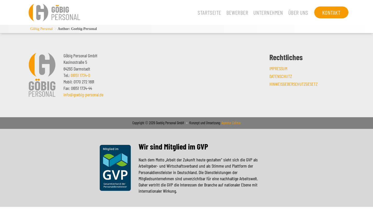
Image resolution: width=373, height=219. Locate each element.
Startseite (205, 12)
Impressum (278, 68)
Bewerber (234, 12)
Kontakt (327, 12)
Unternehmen (264, 12)
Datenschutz (280, 76)
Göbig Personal (41, 29)
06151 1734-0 (80, 75)
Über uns (294, 12)
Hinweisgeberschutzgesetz (293, 84)
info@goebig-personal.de (83, 94)
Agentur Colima (231, 123)
